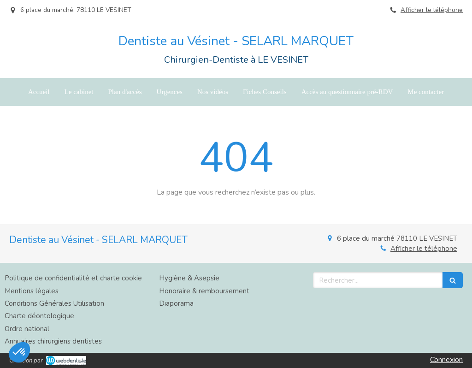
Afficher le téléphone (432, 10)
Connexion (446, 360)
